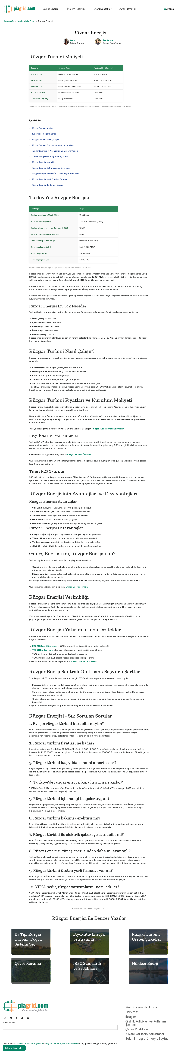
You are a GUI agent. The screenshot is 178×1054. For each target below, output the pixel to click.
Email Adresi (9, 1022)
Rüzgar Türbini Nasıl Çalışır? (45, 139)
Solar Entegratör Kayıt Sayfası (147, 1039)
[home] (19, 9)
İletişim (130, 1017)
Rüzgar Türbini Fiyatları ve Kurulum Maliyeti (53, 145)
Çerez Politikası (136, 1029)
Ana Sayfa (9, 21)
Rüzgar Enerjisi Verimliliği (44, 162)
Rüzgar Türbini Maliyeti (43, 128)
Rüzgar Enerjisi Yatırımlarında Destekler (51, 168)
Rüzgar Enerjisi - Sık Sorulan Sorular (49, 179)
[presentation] (22, 1036)
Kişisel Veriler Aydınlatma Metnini (62, 1043)
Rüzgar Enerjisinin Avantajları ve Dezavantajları (55, 150)
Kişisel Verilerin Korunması (144, 1034)
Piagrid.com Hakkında (141, 1007)
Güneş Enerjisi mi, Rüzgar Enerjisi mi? (50, 156)
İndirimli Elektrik (76, 9)
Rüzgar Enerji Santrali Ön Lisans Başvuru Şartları (55, 173)
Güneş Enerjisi (51, 9)
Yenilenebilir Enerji (26, 21)
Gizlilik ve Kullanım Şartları (30, 1043)
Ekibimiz (131, 1012)
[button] (52, 9)
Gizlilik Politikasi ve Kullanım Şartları (145, 1023)
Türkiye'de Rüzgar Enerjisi (44, 133)
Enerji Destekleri (102, 9)
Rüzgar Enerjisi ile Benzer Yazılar (47, 185)
